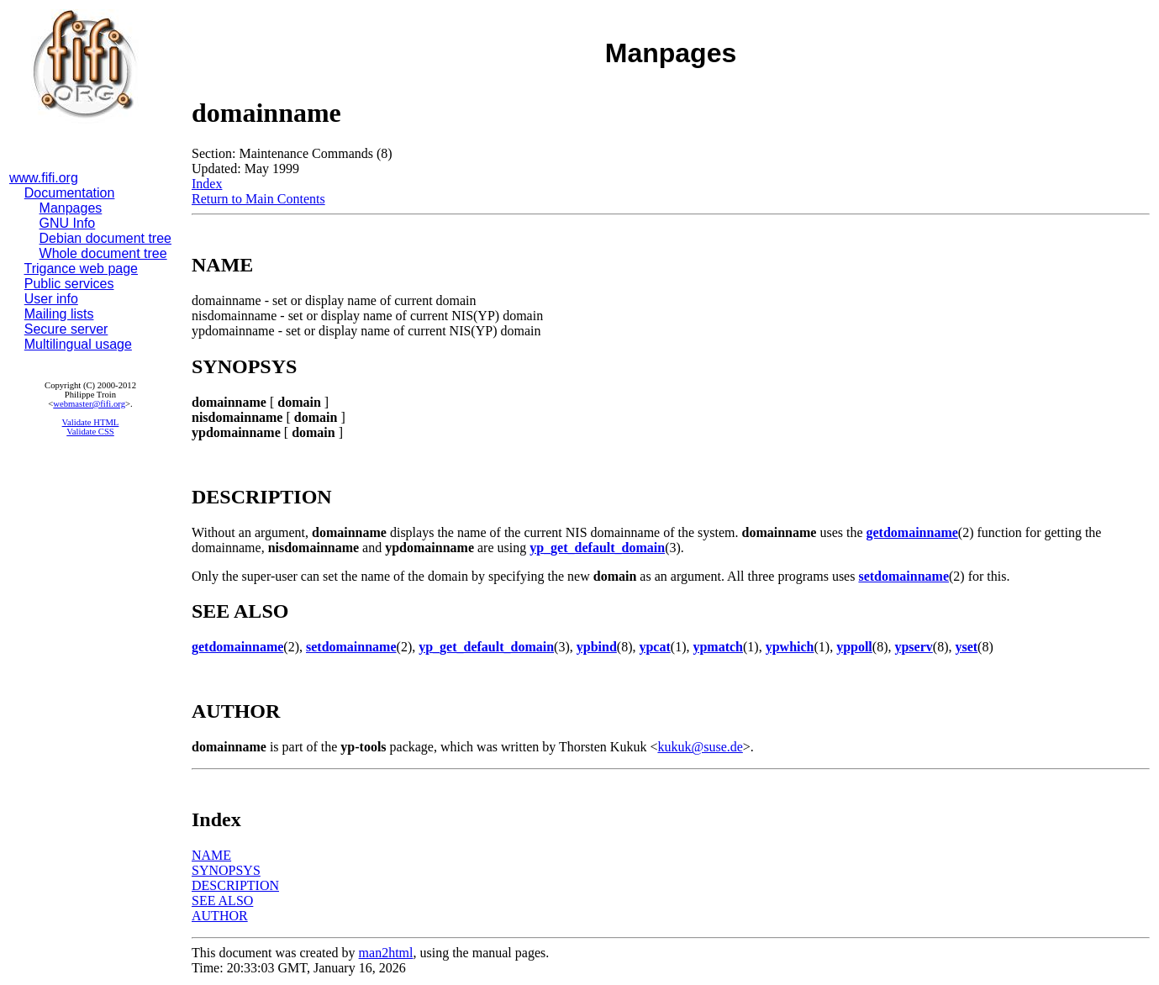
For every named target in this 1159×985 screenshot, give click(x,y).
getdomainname (912, 532)
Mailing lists (59, 314)
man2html (386, 952)
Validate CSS (90, 431)
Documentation (69, 193)
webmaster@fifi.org (89, 403)
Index (207, 183)
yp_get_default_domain (597, 547)
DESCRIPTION (235, 885)
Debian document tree (105, 238)
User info (51, 299)
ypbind (597, 647)
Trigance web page (81, 268)
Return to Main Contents (258, 199)
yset (966, 647)
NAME (211, 855)
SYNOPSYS (226, 870)
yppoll (854, 647)
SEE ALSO (222, 900)
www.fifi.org (43, 178)
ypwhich (790, 647)
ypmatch (718, 647)
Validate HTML (90, 422)
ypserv (913, 647)
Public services (69, 284)
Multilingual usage (78, 344)
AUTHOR (220, 916)
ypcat (654, 647)
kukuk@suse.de (699, 747)
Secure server (66, 329)
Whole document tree (103, 253)
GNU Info (68, 223)
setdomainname (903, 576)
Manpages (71, 208)
